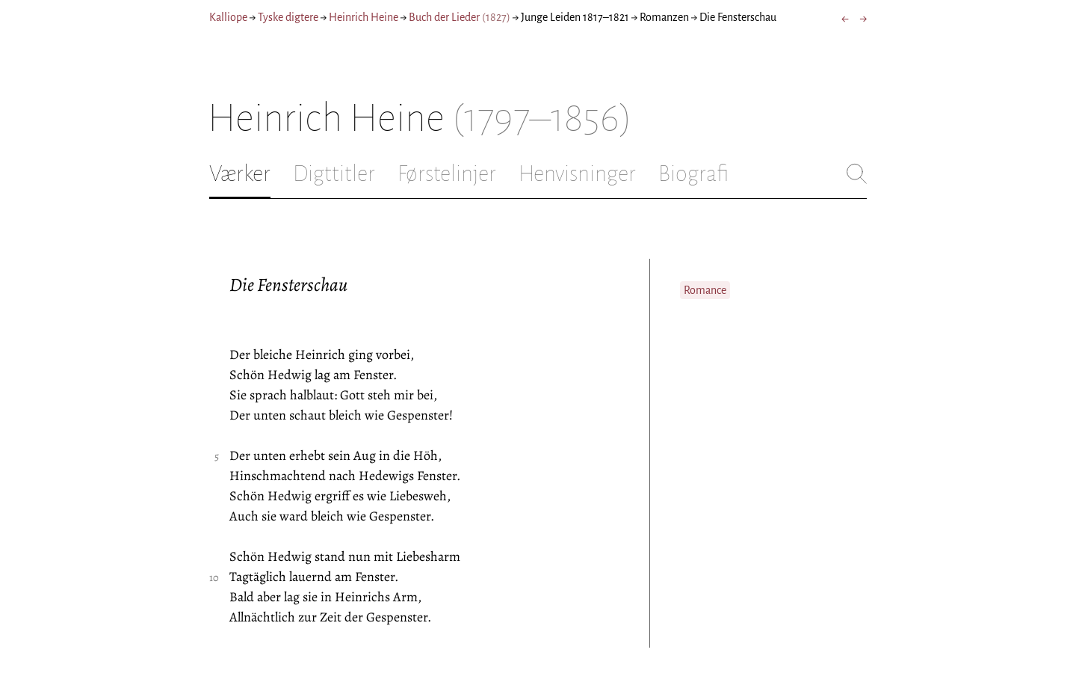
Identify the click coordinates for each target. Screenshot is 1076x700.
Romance (705, 290)
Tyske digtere (288, 17)
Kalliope (228, 17)
